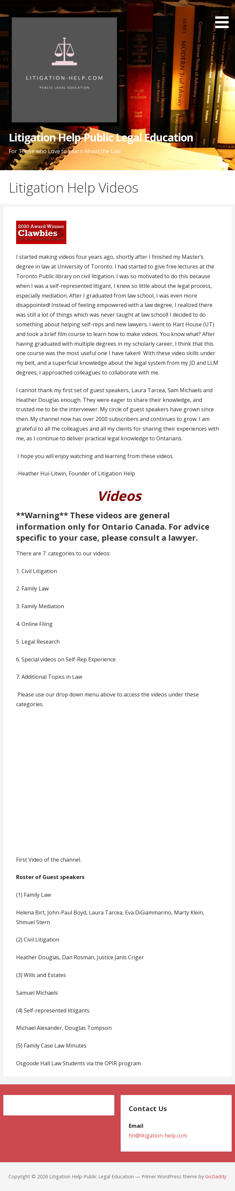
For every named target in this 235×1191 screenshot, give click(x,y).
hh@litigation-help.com (158, 1135)
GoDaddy (215, 1176)
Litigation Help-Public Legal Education (101, 137)
